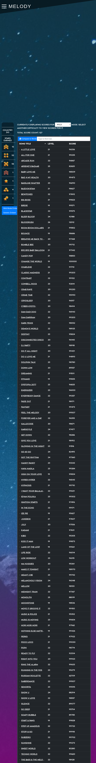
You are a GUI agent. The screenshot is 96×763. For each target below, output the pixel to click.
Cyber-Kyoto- (28, 306)
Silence (25, 704)
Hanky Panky (28, 463)
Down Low (26, 368)
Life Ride (26, 552)
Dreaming (26, 373)
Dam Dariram (28, 317)
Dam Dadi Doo (28, 312)
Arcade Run (27, 161)
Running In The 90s (31, 670)
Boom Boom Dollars (32, 228)
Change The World (31, 261)
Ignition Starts (29, 502)
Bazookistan (28, 188)
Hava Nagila (27, 468)
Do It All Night (29, 351)
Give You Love (28, 440)
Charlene (26, 267)
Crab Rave (26, 289)
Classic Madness (30, 272)
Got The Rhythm (30, 457)
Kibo (23, 536)
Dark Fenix (27, 323)
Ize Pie (24, 513)
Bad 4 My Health (30, 177)
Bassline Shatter (30, 183)
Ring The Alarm (29, 664)
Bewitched (27, 194)
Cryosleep (27, 300)
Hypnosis (26, 485)
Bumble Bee (27, 244)
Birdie (24, 205)
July (23, 524)
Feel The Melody (30, 412)
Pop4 (24, 648)
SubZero (26, 737)
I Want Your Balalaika (33, 491)
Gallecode (27, 424)
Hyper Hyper (28, 480)
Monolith (26, 597)
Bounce (25, 233)
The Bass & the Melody (33, 760)
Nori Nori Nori (29, 625)
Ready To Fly (28, 653)
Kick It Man (27, 541)
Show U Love (28, 698)
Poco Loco (27, 642)
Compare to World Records (31, 139)
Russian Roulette (31, 676)
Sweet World (28, 748)
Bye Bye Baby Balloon (33, 250)
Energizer (26, 390)
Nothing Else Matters (33, 631)
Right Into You (29, 659)
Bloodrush (27, 222)
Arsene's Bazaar (30, 166)
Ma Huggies (27, 564)
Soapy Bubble (28, 715)
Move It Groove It (30, 608)
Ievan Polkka (28, 496)
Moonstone (27, 603)
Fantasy (25, 407)
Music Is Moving (29, 620)
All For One (27, 155)
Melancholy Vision (31, 580)
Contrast (26, 278)
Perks (24, 636)
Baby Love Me (28, 172)
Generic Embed (9, 213)
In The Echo (27, 508)
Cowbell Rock (29, 284)
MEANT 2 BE (27, 575)
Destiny (25, 334)
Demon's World (29, 328)
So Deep (25, 709)
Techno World (29, 754)
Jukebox (26, 519)
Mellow (25, 586)
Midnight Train (29, 592)
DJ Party (25, 345)
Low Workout (28, 558)
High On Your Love (31, 474)
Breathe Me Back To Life (34, 239)
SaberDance (28, 681)
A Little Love (28, 149)
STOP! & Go (26, 732)
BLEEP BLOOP (28, 216)
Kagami (25, 530)
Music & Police (29, 614)
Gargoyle (26, 429)
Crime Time (26, 295)
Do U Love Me (28, 356)
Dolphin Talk (28, 362)
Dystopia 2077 (28, 384)
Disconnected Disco (32, 340)
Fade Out (26, 401)
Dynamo (25, 379)
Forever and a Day (31, 418)
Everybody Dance (31, 396)
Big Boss (25, 200)
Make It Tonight (29, 569)
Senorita (26, 687)
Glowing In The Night (32, 446)
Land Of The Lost (30, 547)
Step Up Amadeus (30, 726)
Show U (25, 692)
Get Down (26, 435)
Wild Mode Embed (10, 208)
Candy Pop (27, 256)
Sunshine (26, 743)
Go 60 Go (26, 452)
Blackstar (26, 211)
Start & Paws (28, 720)
